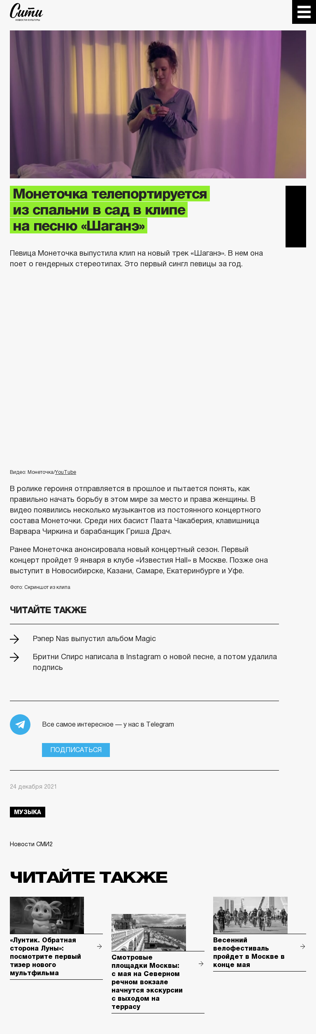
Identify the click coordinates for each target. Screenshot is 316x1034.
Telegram (296, 196)
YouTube (65, 472)
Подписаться (76, 749)
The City (26, 12)
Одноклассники (296, 237)
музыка (27, 812)
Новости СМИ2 (31, 844)
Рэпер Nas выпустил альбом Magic (94, 639)
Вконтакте (296, 216)
